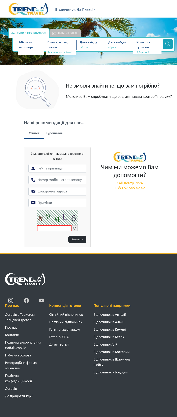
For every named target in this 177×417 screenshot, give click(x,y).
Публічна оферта (18, 355)
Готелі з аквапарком (64, 329)
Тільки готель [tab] (65, 33)
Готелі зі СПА (59, 337)
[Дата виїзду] (119, 47)
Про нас (11, 327)
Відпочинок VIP (105, 344)
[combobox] (31, 52)
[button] (147, 52)
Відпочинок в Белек (109, 337)
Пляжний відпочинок (65, 322)
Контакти (12, 335)
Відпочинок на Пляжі (74, 9)
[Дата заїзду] (91, 47)
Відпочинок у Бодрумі (111, 372)
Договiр (11, 388)
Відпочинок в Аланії (109, 322)
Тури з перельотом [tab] (29, 33)
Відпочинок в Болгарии (112, 352)
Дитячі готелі (59, 344)
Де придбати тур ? (19, 396)
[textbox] (31, 52)
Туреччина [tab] (54, 133)
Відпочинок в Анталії (110, 314)
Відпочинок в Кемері (110, 329)
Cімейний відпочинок (66, 314)
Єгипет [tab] (34, 133)
